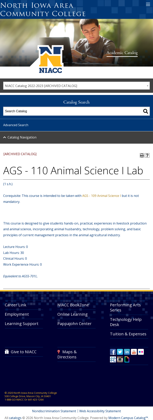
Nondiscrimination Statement (54, 411)
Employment (17, 314)
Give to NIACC (23, 351)
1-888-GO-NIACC (14, 399)
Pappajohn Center (74, 323)
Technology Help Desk (126, 322)
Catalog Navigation (22, 137)
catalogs (15, 418)
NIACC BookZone (73, 305)
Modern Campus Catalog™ (128, 418)
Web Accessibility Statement (100, 411)
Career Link (15, 305)
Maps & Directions (67, 354)
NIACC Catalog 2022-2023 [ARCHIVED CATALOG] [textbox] (41, 86)
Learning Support (21, 323)
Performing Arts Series (125, 307)
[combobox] (76, 86)
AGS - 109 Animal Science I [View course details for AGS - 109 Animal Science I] (101, 196)
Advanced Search (15, 125)
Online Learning (72, 314)
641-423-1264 (35, 399)
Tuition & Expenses (128, 334)
